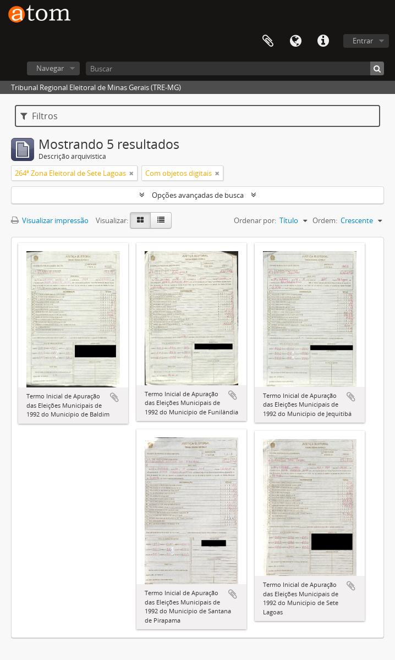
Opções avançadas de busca (197, 195)
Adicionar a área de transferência (114, 397)
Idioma (295, 41)
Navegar (50, 68)
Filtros (39, 116)
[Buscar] (235, 68)
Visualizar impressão (50, 220)
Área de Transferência (268, 41)
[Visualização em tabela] (161, 220)
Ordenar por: (255, 220)
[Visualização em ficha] (140, 220)
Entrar (363, 41)
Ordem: (324, 220)
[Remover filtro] (131, 173)
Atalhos (323, 41)
